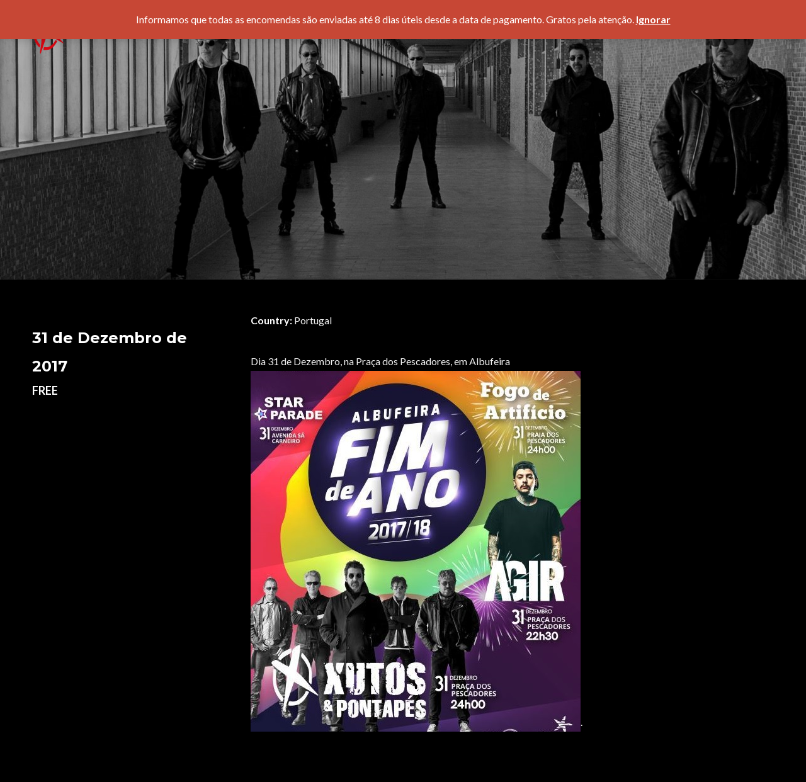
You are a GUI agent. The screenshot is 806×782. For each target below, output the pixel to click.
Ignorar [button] (653, 19)
